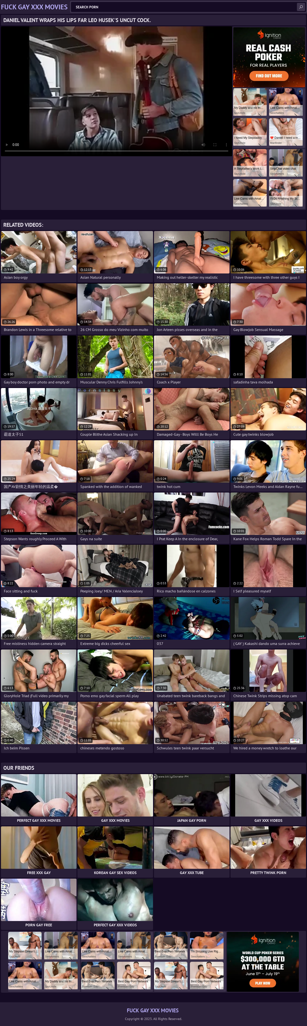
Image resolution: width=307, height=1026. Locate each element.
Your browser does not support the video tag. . (116, 91)
